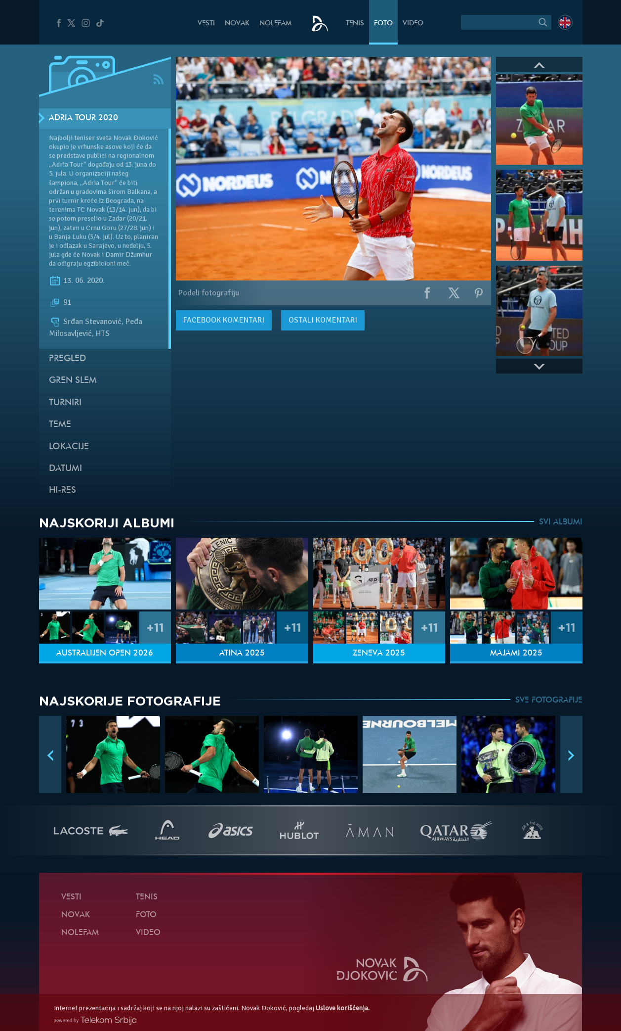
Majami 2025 (516, 653)
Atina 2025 (242, 653)
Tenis (355, 23)
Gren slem (73, 380)
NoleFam (275, 23)
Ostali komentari (323, 320)
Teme (60, 424)
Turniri (65, 403)
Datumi (65, 468)
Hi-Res (62, 490)
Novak (237, 23)
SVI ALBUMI (560, 522)
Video (413, 23)
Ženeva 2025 (379, 653)
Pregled (67, 359)
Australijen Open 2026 (104, 653)
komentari (223, 320)
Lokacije (69, 447)
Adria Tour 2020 (83, 118)
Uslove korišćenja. (343, 1008)
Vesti (206, 23)
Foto (383, 23)
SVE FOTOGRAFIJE (548, 700)
